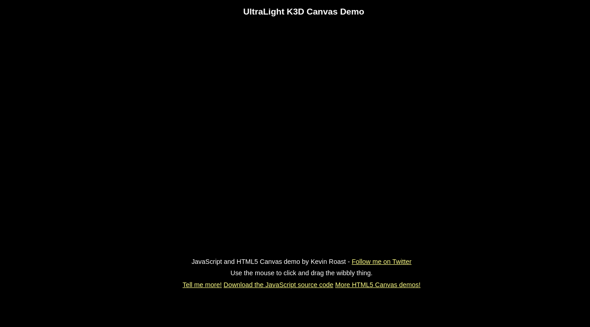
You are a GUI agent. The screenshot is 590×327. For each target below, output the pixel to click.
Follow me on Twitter (382, 261)
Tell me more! (202, 284)
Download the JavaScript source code (278, 284)
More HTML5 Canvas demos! (378, 284)
